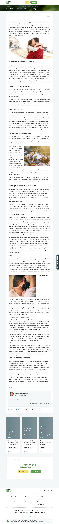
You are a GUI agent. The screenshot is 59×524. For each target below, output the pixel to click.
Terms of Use (40, 496)
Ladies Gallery (14, 499)
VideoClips (14, 501)
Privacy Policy (40, 501)
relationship (14, 24)
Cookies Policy (40, 499)
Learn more (40, 521)
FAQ (25, 501)
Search (25, 496)
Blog (25, 499)
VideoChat (14, 496)
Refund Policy (40, 504)
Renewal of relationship (37, 172)
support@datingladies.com (29, 516)
